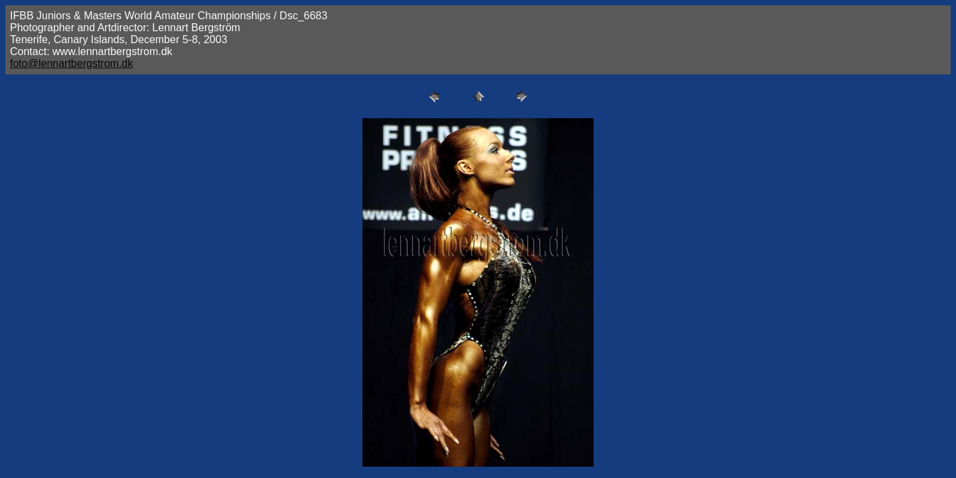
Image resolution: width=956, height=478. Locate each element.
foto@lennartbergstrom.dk (71, 63)
